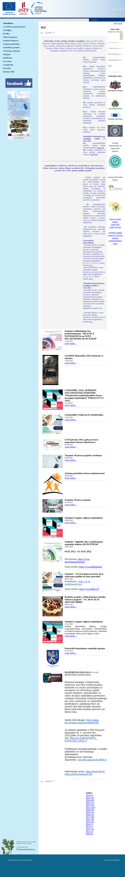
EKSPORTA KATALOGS (77, 672)
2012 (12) (90, 829)
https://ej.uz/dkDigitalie (90, 567)
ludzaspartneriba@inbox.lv (26, 849)
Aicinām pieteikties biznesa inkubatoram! (85, 473)
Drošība (6, 33)
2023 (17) (90, 802)
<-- (42, 32)
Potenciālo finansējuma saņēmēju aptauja (85, 648)
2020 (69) (90, 810)
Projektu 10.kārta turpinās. (78, 500)
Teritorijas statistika (11, 51)
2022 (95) (90, 805)
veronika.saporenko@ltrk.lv (92, 759)
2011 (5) (89, 831)
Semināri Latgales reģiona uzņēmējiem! (84, 518)
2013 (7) (89, 827)
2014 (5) (89, 824)
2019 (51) (90, 812)
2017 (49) (90, 817)
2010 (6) (89, 834)
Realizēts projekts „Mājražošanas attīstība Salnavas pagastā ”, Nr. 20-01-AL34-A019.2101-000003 (85, 599)
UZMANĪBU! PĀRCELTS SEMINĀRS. (84, 415)
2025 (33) (90, 798)
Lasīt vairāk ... (71, 343)
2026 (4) (89, 795)
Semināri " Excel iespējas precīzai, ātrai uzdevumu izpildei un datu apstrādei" (84, 575)
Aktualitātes (8, 23)
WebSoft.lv (116, 860)
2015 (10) (90, 822)
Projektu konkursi (10, 40)
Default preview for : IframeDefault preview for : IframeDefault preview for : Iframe (61, 96)
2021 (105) (90, 807)
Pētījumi (6, 54)
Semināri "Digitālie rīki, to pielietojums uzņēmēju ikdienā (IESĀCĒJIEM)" (84, 543)
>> (121, 29)
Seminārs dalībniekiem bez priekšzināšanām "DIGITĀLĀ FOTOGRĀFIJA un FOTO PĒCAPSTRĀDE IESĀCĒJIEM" (81, 335)
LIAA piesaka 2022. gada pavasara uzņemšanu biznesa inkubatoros (81, 440)
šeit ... (91, 265)
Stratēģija (7, 30)
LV (120, 23)
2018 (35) (90, 815)
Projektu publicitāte (11, 44)
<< (109, 29)
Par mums (7, 61)
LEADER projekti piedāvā (14, 27)
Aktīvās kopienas (10, 37)
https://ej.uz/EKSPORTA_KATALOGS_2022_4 (81, 739)
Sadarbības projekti (11, 47)
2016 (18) (90, 819)
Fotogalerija (8, 65)
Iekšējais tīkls (8, 72)
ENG (116, 23)
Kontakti (7, 68)
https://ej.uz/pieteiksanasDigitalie (77, 560)
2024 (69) (90, 800)
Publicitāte (7, 58)
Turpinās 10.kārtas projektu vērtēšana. (83, 455)
